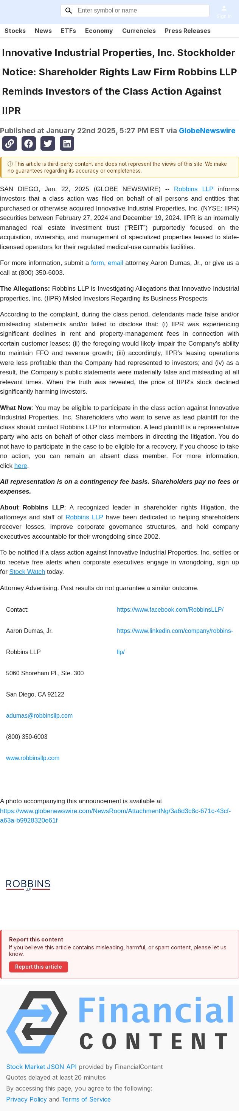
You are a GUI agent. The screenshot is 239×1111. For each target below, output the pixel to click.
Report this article (38, 967)
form (97, 262)
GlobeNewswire (207, 130)
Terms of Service (86, 1099)
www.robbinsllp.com (32, 758)
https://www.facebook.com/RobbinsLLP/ (170, 609)
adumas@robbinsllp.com (39, 715)
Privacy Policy (26, 1099)
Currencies (139, 30)
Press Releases (188, 30)
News (43, 30)
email (115, 262)
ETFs (68, 30)
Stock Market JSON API (41, 1066)
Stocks (15, 30)
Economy (99, 30)
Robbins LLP (193, 189)
